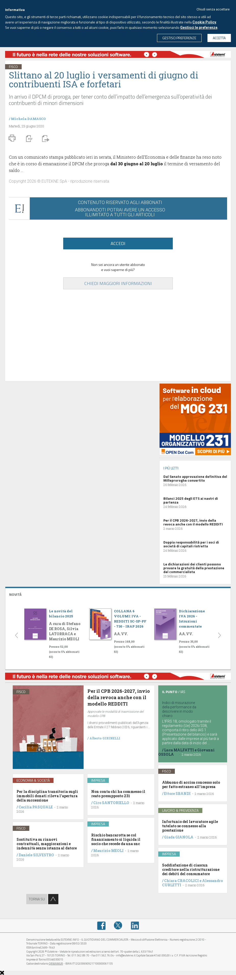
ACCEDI (118, 243)
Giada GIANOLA (178, 837)
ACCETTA (219, 37)
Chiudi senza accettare (213, 9)
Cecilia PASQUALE (36, 807)
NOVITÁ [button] (15, 594)
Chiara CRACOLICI (182, 880)
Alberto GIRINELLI (104, 738)
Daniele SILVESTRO (36, 854)
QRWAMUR (56, 964)
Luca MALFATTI (179, 750)
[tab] (118, 594)
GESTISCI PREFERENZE (179, 37)
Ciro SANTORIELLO (111, 802)
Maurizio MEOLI (108, 850)
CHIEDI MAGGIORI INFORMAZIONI (118, 283)
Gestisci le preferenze (198, 27)
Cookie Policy (204, 22)
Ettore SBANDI (177, 793)
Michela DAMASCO (28, 118)
